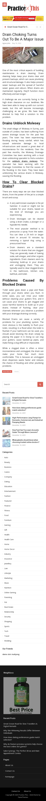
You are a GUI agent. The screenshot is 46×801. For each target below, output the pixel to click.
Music (6, 583)
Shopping (8, 621)
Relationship (9, 612)
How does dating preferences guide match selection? (21, 738)
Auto (6, 457)
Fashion (7, 496)
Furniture (7, 520)
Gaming (7, 525)
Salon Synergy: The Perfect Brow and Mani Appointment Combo (21, 752)
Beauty (7, 462)
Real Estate (8, 607)
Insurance (8, 559)
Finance (7, 506)
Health (6, 535)
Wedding (7, 641)
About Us (9, 765)
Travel (6, 636)
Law (6, 568)
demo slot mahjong (10, 654)
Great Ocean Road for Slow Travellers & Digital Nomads (20, 725)
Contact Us (10, 771)
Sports (6, 626)
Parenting (8, 597)
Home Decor (9, 549)
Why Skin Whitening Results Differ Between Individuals (21, 731)
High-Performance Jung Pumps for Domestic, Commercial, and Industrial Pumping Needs (27, 420)
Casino (7, 472)
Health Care (9, 539)
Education (8, 486)
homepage (9, 777)
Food (6, 515)
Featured (7, 501)
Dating (7, 482)
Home (16, 371)
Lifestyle (7, 573)
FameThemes (23, 797)
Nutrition (7, 588)
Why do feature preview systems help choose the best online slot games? (22, 745)
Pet (5, 602)
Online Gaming (10, 592)
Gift (5, 530)
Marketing (8, 578)
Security (7, 617)
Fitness (7, 510)
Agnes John (6, 43)
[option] (24, 27)
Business (7, 467)
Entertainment (10, 491)
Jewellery (7, 564)
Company (8, 477)
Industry (7, 554)
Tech (6, 631)
